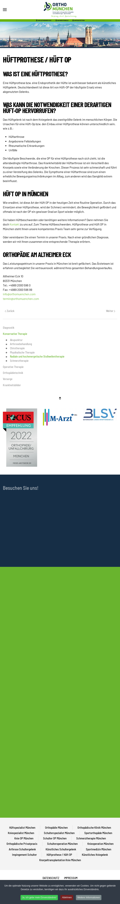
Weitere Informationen (88, 897)
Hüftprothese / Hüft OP (59, 854)
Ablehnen (67, 897)
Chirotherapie (15, 348)
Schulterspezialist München (59, 833)
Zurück (9, 311)
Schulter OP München (55, 838)
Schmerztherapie (17, 361)
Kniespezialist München (21, 833)
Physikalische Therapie (20, 352)
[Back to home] (60, 9)
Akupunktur (14, 340)
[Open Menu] (5, 9)
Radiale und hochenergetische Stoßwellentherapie (35, 356)
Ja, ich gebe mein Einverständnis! (39, 897)
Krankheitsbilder (12, 385)
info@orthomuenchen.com (19, 294)
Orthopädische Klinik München (94, 827)
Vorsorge (7, 379)
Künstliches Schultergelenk (61, 849)
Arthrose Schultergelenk (22, 849)
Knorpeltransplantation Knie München (60, 860)
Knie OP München (23, 838)
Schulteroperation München (62, 843)
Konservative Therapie (15, 333)
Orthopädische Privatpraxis (22, 843)
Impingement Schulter (24, 854)
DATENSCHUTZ (51, 878)
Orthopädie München (56, 827)
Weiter (110, 311)
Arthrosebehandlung (19, 344)
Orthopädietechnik (13, 372)
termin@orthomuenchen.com (21, 298)
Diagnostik (8, 327)
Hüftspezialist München (22, 827)
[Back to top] (60, 398)
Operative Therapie (13, 366)
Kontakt (15, 224)
